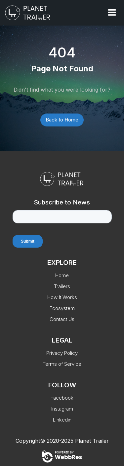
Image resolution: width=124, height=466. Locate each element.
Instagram (62, 409)
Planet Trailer (92, 440)
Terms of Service (62, 364)
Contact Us (62, 319)
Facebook (62, 398)
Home (62, 275)
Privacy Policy (62, 353)
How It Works (62, 297)
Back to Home (62, 119)
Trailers (62, 286)
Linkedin (62, 420)
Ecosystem (62, 308)
